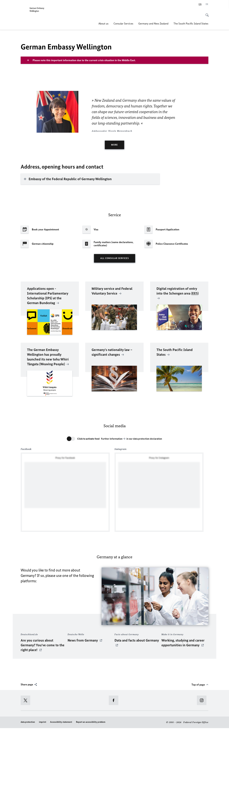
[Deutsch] (207, 4)
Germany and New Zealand (153, 23)
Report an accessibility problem (90, 806)
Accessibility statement (61, 806)
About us (103, 23)
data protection (28, 806)
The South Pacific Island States (190, 23)
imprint (42, 806)
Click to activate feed (88, 522)
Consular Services (123, 23)
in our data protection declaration (144, 522)
